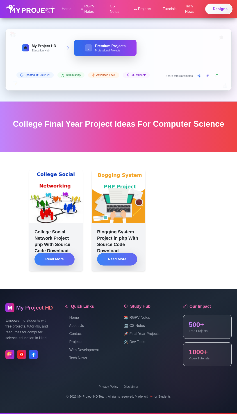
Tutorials (170, 9)
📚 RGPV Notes (137, 317)
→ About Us (74, 326)
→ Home (72, 317)
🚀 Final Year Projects (142, 334)
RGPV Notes (87, 8)
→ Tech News (76, 358)
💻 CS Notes (134, 326)
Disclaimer (131, 386)
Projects (142, 9)
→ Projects (73, 342)
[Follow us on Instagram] (9, 354)
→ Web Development (82, 350)
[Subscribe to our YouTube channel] (21, 354)
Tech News (189, 8)
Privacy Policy (108, 386)
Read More (54, 259)
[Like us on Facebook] (33, 354)
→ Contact (73, 334)
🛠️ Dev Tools (134, 342)
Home (66, 9)
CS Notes (114, 8)
